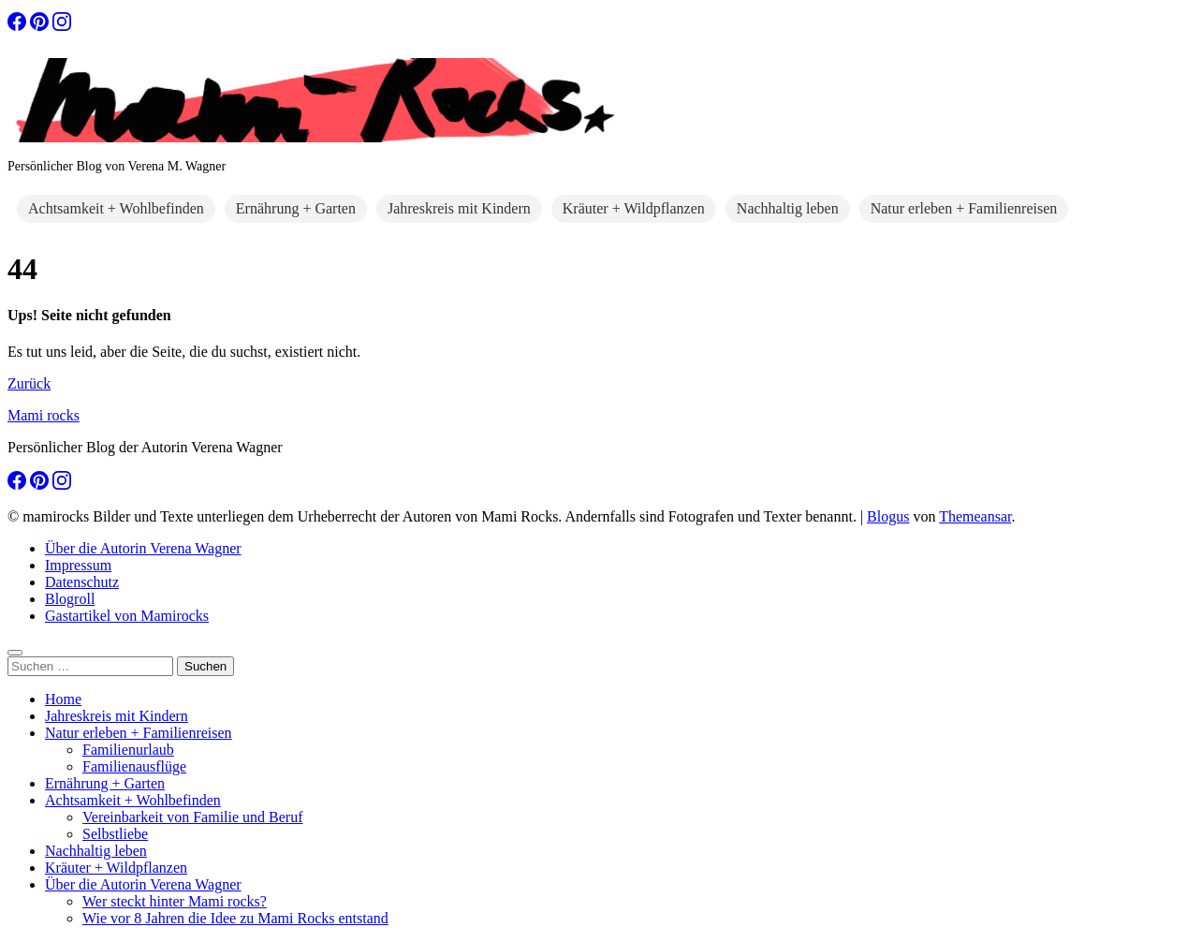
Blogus (888, 516)
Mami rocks (43, 415)
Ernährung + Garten (296, 208)
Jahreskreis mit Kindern (459, 208)
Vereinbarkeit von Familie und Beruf (192, 817)
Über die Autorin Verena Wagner (143, 548)
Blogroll (70, 599)
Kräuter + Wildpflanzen (634, 208)
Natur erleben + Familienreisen (964, 208)
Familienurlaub (128, 750)
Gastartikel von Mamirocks (127, 616)
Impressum (78, 565)
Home (63, 699)
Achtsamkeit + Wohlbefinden (116, 208)
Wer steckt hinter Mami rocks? (174, 901)
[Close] (14, 652)
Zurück (29, 383)
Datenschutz (82, 582)
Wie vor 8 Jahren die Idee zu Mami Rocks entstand (235, 918)
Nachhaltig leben (788, 208)
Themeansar (975, 516)
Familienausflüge (134, 766)
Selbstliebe (115, 834)
